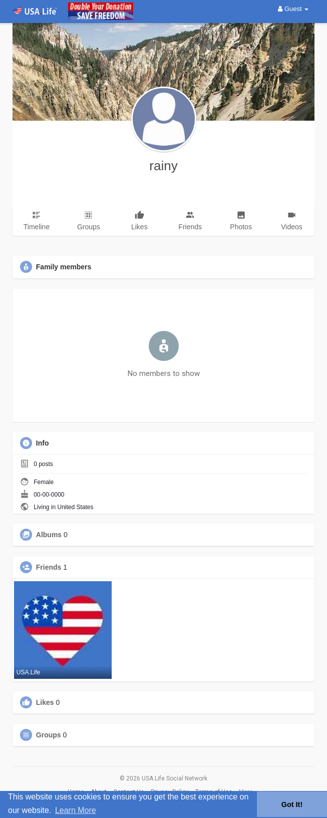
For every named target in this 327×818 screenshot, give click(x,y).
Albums (49, 535)
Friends (49, 567)
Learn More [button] (75, 810)
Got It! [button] (291, 804)
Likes (45, 702)
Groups (48, 735)
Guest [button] (293, 9)
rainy (163, 165)
